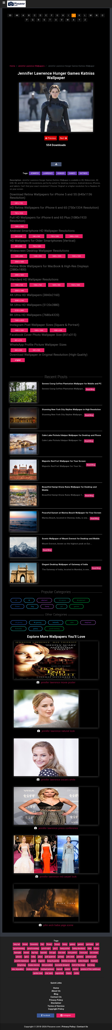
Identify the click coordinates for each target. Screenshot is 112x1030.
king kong (21, 965)
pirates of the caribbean (90, 969)
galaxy (72, 944)
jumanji (61, 956)
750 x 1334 (19, 213)
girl (97, 944)
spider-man (37, 973)
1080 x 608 (58, 330)
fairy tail (17, 944)
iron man (61, 952)
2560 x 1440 (19, 291)
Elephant (88, 622)
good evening (33, 948)
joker (40, 956)
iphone (19, 956)
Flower (17, 606)
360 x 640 (18, 236)
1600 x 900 (56, 285)
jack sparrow (50, 956)
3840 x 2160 (19, 300)
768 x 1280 (37, 246)
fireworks (34, 944)
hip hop (35, 952)
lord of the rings (78, 965)
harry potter (65, 948)
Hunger (60, 173)
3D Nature (62, 600)
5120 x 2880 (19, 310)
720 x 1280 (55, 236)
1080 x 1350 (19, 330)
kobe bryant (83, 961)
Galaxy (35, 629)
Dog (32, 606)
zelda (76, 973)
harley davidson (78, 948)
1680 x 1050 (56, 256)
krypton (42, 961)
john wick (70, 956)
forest (57, 944)
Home (12, 66)
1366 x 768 (38, 285)
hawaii (26, 952)
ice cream (94, 952)
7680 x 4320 (19, 320)
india (33, 956)
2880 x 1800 (19, 275)
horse (96, 948)
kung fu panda (53, 961)
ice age (52, 952)
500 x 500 (36, 350)
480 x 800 (18, 246)
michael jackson (47, 969)
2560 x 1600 (19, 262)
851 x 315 (18, 340)
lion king (91, 965)
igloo (27, 956)
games (80, 944)
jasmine (80, 956)
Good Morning (54, 629)
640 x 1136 (19, 203)
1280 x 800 (19, 256)
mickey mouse (32, 969)
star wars (49, 973)
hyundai (44, 952)
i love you (83, 952)
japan (33, 961)
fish (42, 944)
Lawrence (48, 173)
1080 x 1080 (38, 330)
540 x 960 (36, 236)
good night (46, 948)
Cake (72, 622)
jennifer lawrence (21, 961)
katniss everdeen (69, 961)
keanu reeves (33, 965)
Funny (47, 606)
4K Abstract (81, 600)
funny (65, 944)
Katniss (83, 173)
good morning (19, 948)
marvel (59, 969)
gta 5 (55, 948)
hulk (89, 948)
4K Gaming (37, 622)
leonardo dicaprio (62, 965)
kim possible (47, 965)
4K (17, 15)
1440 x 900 (38, 256)
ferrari (25, 944)
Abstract (44, 600)
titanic (68, 973)
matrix (67, 969)
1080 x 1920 (19, 226)
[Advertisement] (56, 42)
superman (59, 973)
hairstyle (17, 952)
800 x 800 (18, 350)
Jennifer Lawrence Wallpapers (31, 66)
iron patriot (72, 952)
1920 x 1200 (76, 256)
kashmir (94, 961)
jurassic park (91, 956)
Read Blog (90, 389)
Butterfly (56, 622)
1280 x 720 (19, 285)
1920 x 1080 (75, 285)
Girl (61, 606)
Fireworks (18, 629)
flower (49, 944)
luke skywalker (18, 969)
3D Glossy (18, 622)
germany (89, 944)
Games (72, 173)
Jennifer (35, 173)
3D (10, 15)
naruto (75, 969)
